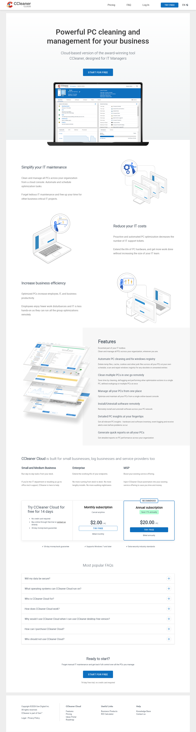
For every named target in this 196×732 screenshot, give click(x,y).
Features (70, 711)
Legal (23, 718)
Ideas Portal (71, 716)
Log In (146, 5)
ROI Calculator (107, 714)
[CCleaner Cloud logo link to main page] (19, 4)
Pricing (111, 5)
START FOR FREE (98, 72)
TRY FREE (170, 5)
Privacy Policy (34, 718)
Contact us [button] (141, 714)
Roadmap (70, 719)
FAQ (129, 5)
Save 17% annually (149, 512)
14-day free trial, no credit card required (98, 682)
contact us (61, 522)
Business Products (109, 711)
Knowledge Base (143, 711)
